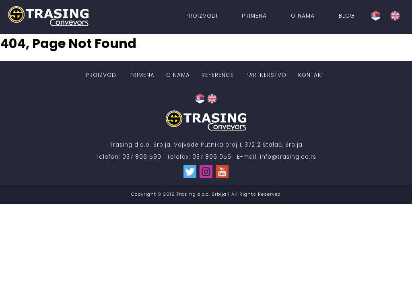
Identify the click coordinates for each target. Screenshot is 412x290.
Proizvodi (201, 16)
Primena (254, 16)
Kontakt (311, 75)
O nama (303, 16)
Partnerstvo (265, 75)
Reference (218, 75)
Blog (347, 16)
